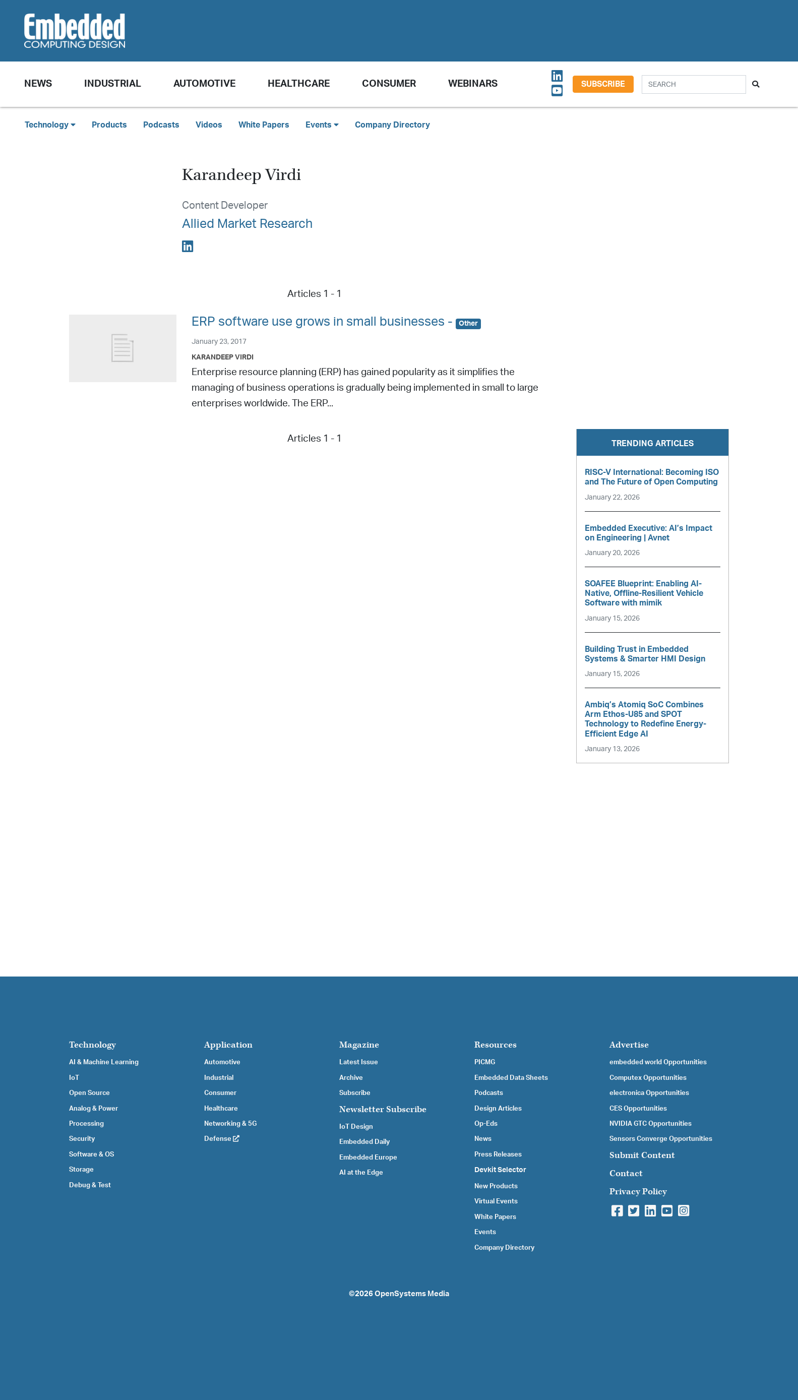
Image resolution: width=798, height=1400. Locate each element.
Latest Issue (358, 1062)
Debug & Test (90, 1185)
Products (109, 125)
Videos (209, 125)
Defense (221, 1139)
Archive (351, 1078)
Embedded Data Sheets (511, 1078)
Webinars (473, 84)
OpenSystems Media (412, 1294)
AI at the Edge (361, 1173)
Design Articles (498, 1109)
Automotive (204, 84)
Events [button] (322, 124)
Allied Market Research (247, 224)
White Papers (263, 125)
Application (228, 1045)
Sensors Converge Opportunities (660, 1139)
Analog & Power (93, 1109)
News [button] (38, 84)
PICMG (484, 1062)
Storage (81, 1170)
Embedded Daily (364, 1142)
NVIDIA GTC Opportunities (650, 1124)
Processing (86, 1124)
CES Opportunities (638, 1109)
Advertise (629, 1045)
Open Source (89, 1093)
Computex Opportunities (648, 1078)
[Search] (694, 84)
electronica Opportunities (649, 1093)
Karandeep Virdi (223, 357)
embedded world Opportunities (658, 1062)
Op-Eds (486, 1124)
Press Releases (498, 1154)
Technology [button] (50, 124)
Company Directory (392, 125)
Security (82, 1139)
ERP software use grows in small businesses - (336, 322)
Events (485, 1232)
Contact (626, 1173)
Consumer (389, 84)
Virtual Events (496, 1201)
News (483, 1139)
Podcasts (161, 125)
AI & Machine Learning (104, 1062)
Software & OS (91, 1154)
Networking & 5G (230, 1124)
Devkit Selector (500, 1170)
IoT (74, 1078)
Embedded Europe (368, 1157)
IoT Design (356, 1127)
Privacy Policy (638, 1191)
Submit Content (642, 1155)
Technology (92, 1045)
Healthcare (299, 84)
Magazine (359, 1045)
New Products (496, 1186)
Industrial (112, 84)
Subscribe (603, 84)
